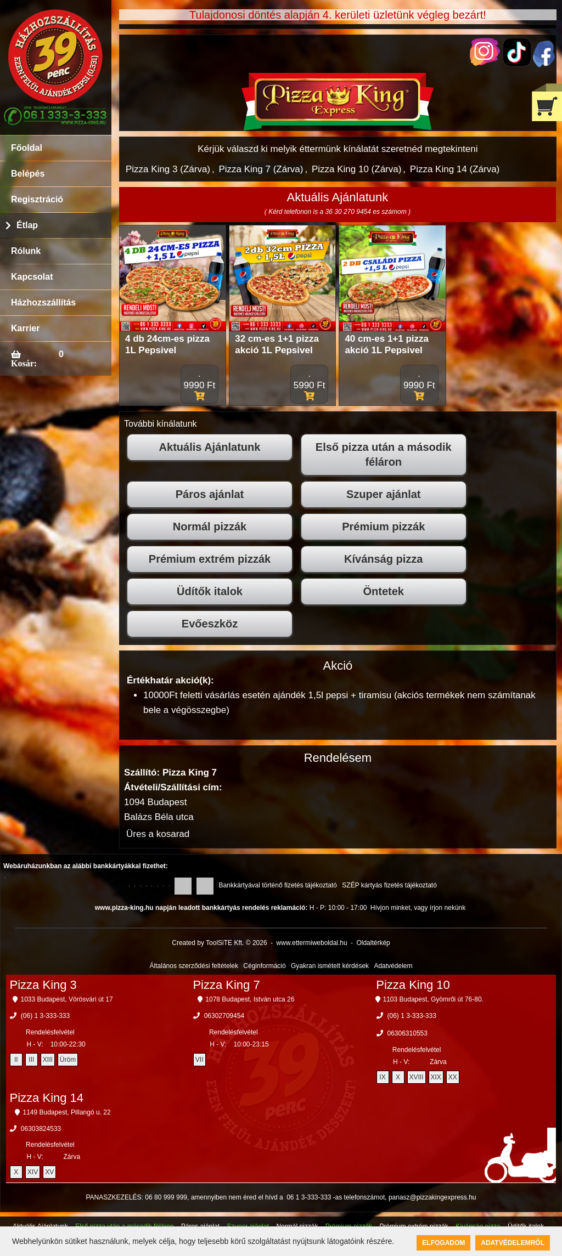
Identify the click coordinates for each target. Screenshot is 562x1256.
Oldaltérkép (373, 943)
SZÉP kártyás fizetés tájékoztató (389, 885)
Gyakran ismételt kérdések (330, 966)
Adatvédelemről (512, 1243)
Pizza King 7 (226, 985)
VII (199, 1059)
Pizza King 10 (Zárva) (356, 169)
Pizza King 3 (43, 985)
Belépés (27, 173)
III (31, 1059)
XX (452, 1077)
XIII (48, 1059)
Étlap (27, 225)
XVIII (416, 1077)
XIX (436, 1077)
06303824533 (41, 1129)
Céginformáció (264, 966)
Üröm (68, 1059)
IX (382, 1077)
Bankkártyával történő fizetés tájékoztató (278, 885)
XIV (32, 1172)
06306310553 (407, 1033)
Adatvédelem (393, 966)
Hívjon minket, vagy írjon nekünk (417, 908)
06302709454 (224, 1016)
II (16, 1059)
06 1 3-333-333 (308, 1197)
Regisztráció (37, 199)
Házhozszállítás (43, 302)
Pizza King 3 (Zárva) (168, 169)
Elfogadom (443, 1243)
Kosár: (24, 363)
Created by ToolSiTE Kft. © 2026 (219, 943)
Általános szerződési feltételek (194, 966)
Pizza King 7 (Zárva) (260, 169)
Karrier (25, 328)
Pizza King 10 (413, 985)
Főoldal (26, 147)
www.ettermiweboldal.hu (311, 943)
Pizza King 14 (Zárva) (454, 169)
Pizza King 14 (47, 1098)
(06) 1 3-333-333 (45, 1016)
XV (49, 1172)
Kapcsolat (32, 276)
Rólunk (26, 251)
